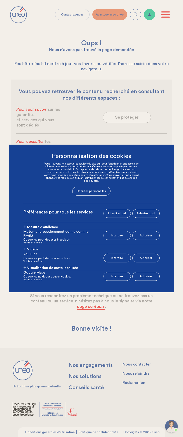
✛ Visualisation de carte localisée (50, 268)
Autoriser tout (145, 213)
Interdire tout (117, 213)
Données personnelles (91, 191)
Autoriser (146, 235)
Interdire (117, 235)
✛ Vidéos (30, 249)
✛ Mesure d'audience (40, 227)
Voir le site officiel (33, 243)
